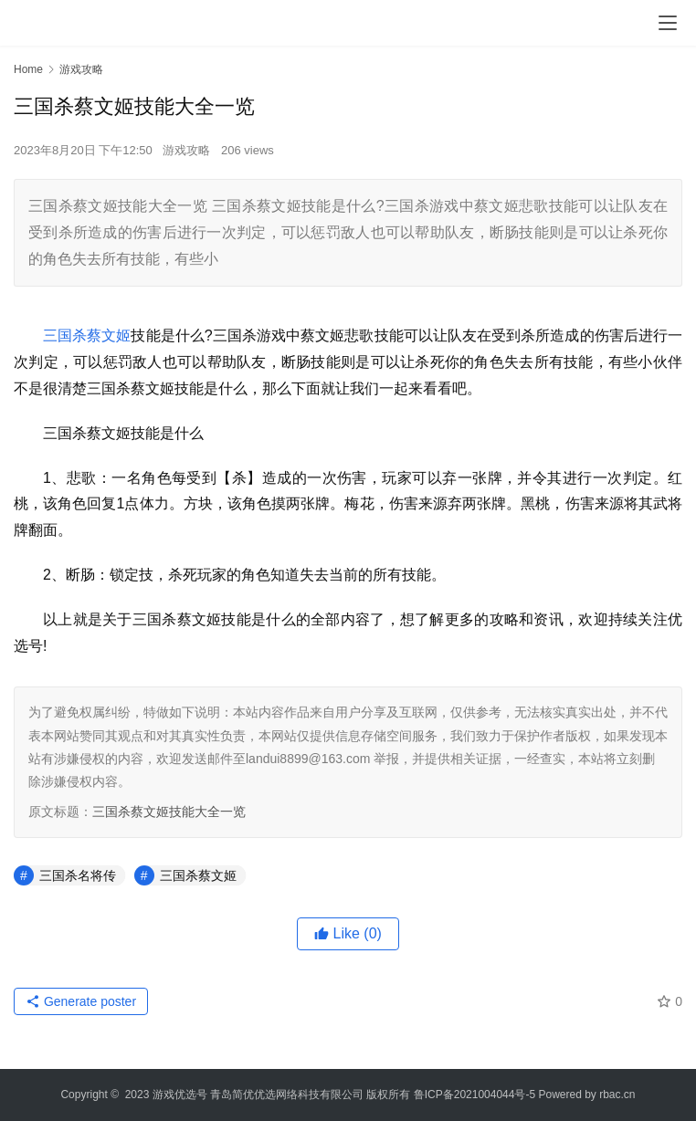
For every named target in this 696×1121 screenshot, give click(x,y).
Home (28, 69)
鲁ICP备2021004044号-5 (474, 1094)
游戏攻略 (186, 150)
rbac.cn (617, 1094)
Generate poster (81, 1001)
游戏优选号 (180, 1094)
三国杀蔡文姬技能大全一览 (169, 811)
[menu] (668, 22)
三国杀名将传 (77, 875)
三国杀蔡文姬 (87, 335)
